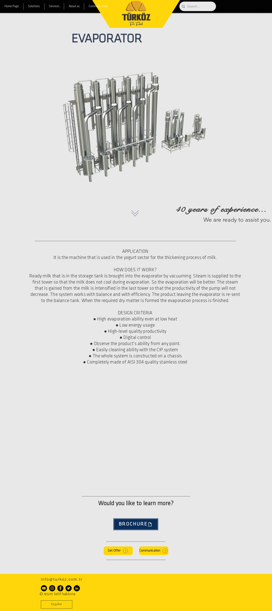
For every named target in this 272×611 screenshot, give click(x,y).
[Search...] (197, 6)
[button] (56, 604)
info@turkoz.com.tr (62, 579)
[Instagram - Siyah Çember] (52, 588)
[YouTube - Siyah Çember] (44, 588)
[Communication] (153, 550)
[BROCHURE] (135, 524)
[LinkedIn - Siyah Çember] (77, 588)
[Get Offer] (118, 550)
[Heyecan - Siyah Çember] (68, 588)
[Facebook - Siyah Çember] (60, 588)
